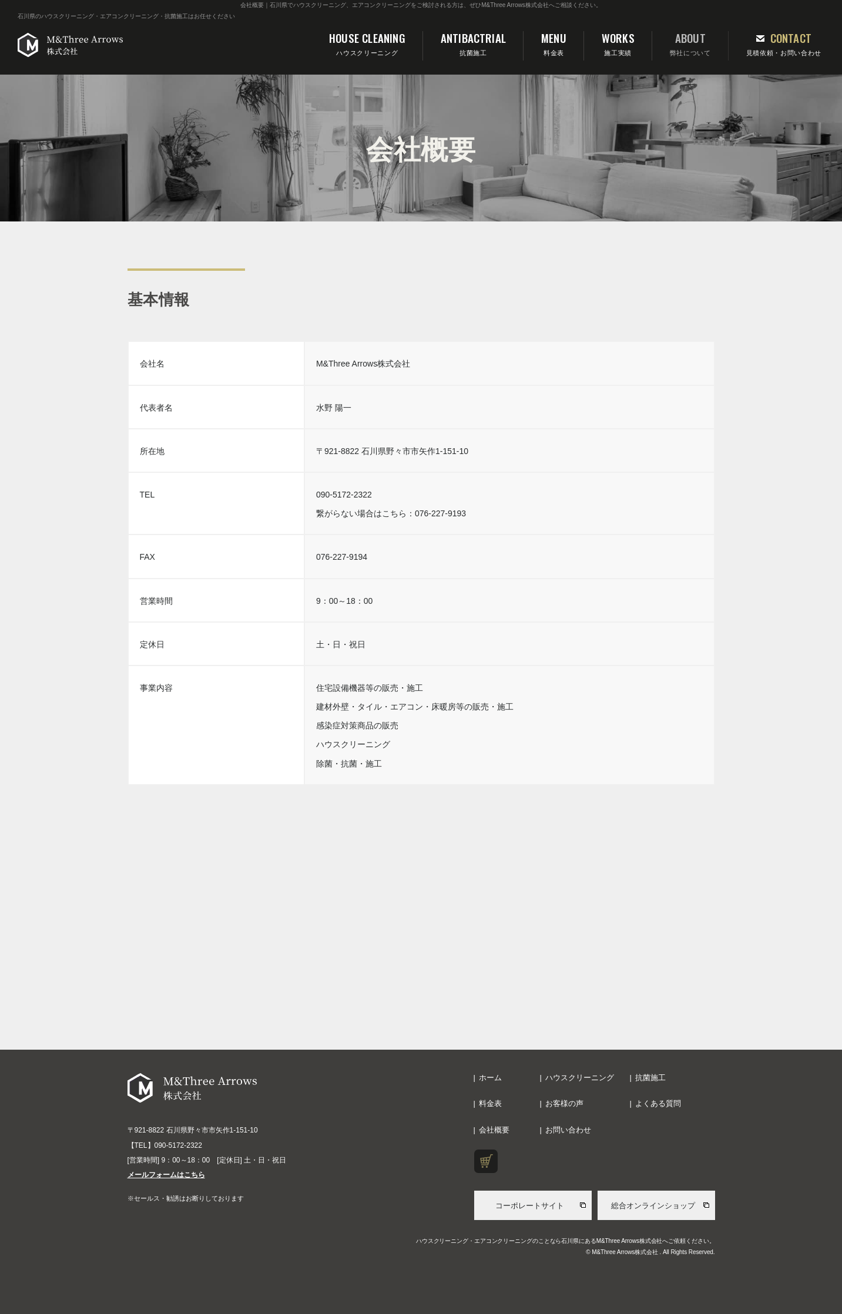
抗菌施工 (473, 43)
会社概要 (494, 1129)
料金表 (553, 43)
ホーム (490, 1077)
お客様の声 (564, 1103)
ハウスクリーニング (367, 43)
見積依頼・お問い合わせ (783, 43)
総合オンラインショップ (653, 1205)
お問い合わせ (568, 1129)
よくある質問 (658, 1103)
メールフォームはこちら (166, 1175)
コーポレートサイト (529, 1205)
